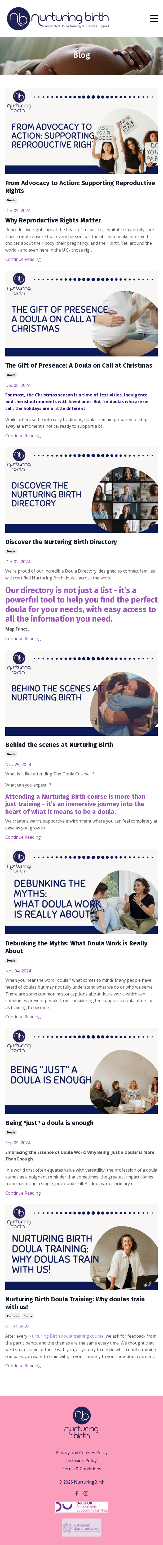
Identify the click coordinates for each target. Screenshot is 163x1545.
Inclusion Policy (81, 1460)
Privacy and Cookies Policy (82, 1452)
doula (11, 200)
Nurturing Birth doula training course (66, 1336)
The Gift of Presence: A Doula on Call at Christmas (78, 365)
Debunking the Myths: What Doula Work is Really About (76, 947)
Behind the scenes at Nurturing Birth (59, 744)
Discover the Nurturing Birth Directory (61, 542)
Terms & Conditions (81, 1469)
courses (13, 1316)
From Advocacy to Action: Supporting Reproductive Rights (80, 186)
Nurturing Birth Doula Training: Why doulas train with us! (75, 1303)
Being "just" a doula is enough (49, 1123)
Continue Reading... (24, 259)
